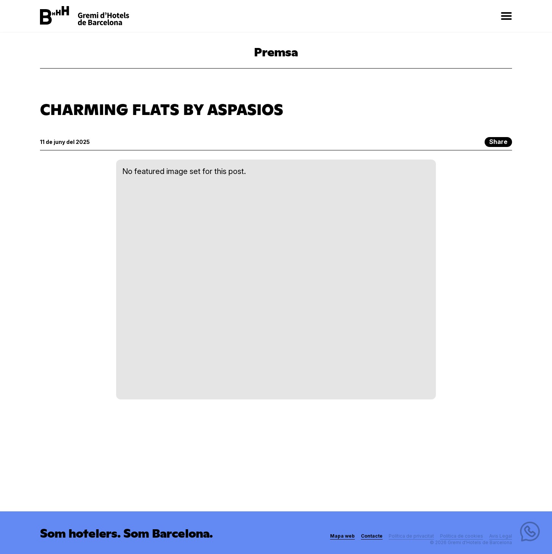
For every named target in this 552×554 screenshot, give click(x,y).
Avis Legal (500, 536)
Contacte (372, 536)
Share (498, 141)
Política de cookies (461, 536)
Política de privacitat (411, 536)
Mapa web (342, 536)
